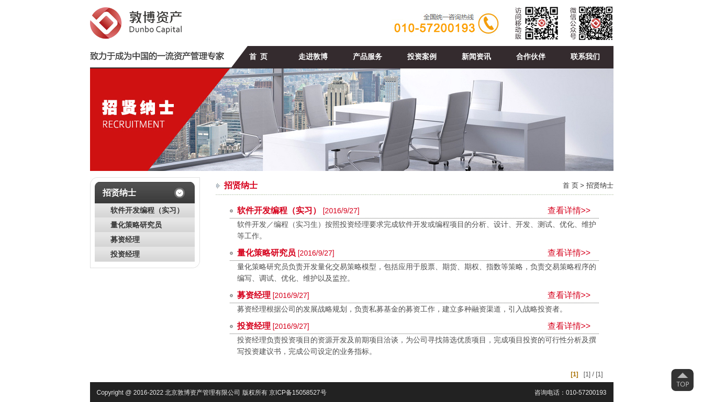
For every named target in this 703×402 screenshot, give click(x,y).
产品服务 (367, 57)
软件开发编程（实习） (147, 210)
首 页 (258, 57)
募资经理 (125, 240)
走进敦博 (313, 57)
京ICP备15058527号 (297, 392)
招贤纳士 (599, 185)
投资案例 (422, 57)
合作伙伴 (530, 57)
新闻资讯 (476, 57)
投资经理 (125, 254)
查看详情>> (569, 210)
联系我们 (585, 57)
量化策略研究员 (136, 225)
